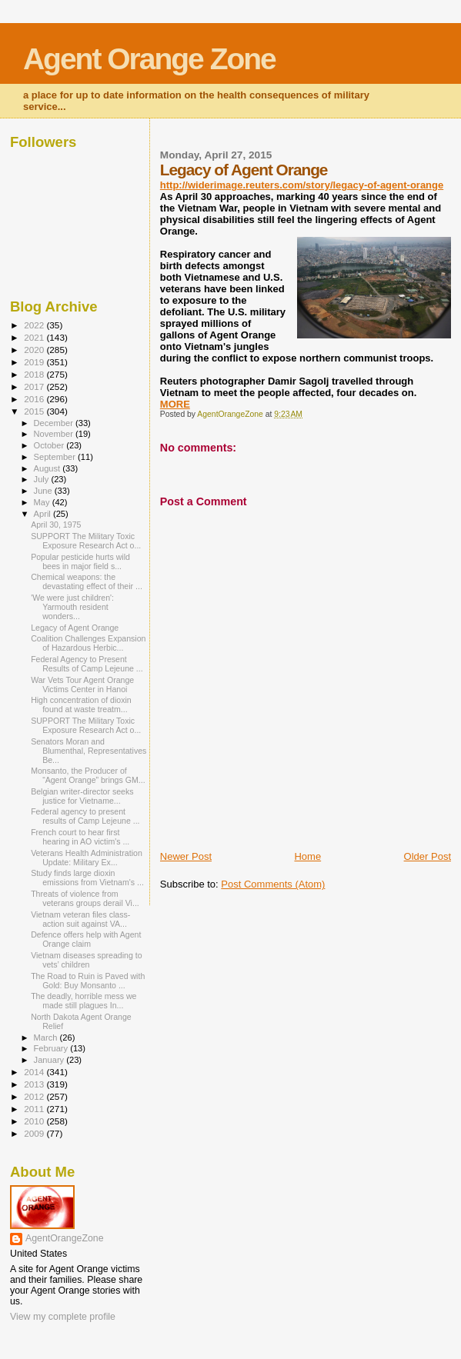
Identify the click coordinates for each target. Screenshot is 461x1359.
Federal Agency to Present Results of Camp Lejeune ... (87, 664)
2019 (35, 362)
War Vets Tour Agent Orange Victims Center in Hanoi (82, 684)
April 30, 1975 (56, 524)
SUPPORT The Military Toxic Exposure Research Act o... (86, 540)
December (54, 423)
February (52, 1048)
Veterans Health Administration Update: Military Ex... (86, 857)
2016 (35, 399)
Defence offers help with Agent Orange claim (86, 939)
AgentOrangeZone (64, 1238)
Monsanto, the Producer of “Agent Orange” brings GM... (88, 775)
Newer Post (186, 856)
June (44, 490)
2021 (35, 337)
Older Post (427, 856)
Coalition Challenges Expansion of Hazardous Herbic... (88, 643)
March (47, 1037)
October (50, 445)
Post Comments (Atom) (273, 884)
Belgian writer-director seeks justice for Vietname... (82, 796)
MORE (175, 404)
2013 (35, 1084)
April (43, 513)
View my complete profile (62, 1316)
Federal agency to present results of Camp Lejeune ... (85, 816)
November (54, 433)
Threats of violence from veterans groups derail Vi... (85, 898)
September (56, 456)
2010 (35, 1121)
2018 (35, 374)
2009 (35, 1133)
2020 (35, 350)
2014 (35, 1072)
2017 (35, 386)
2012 (35, 1096)
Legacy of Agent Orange (75, 627)
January (50, 1059)
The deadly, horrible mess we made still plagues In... (83, 1000)
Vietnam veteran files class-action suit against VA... (80, 919)
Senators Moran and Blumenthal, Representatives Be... (88, 750)
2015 (35, 411)
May (43, 502)
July (43, 479)
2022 (35, 325)
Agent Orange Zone (149, 58)
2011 (35, 1109)
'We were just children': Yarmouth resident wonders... (72, 607)
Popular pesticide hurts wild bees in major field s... (80, 561)
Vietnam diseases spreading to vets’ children (86, 960)
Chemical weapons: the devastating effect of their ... (86, 581)
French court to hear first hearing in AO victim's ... (80, 837)
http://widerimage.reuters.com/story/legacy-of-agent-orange (301, 185)
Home (307, 856)
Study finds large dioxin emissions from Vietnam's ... (87, 877)
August (48, 468)
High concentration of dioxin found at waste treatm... (81, 704)
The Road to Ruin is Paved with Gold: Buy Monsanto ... (88, 980)
